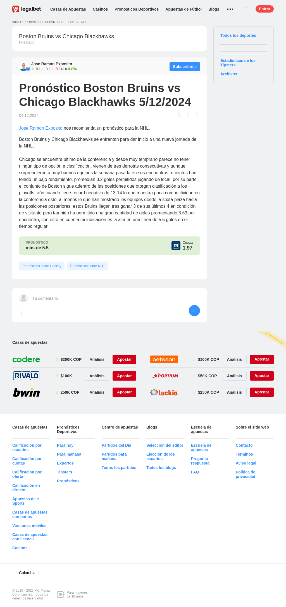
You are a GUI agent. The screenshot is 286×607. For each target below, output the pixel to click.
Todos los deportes (238, 35)
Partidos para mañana (114, 456)
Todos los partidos (119, 467)
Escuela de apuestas (201, 447)
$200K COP (71, 359)
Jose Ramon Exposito (41, 128)
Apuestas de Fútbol (183, 9)
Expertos (65, 463)
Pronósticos (68, 481)
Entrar (264, 9)
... (230, 7)
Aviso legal (246, 463)
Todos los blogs (161, 467)
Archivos (228, 74)
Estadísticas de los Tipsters (238, 62)
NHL (84, 22)
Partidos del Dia (116, 445)
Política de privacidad (245, 474)
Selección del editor (164, 445)
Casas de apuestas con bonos (29, 514)
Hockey (72, 22)
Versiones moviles (29, 525)
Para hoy (65, 445)
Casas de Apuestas (68, 9)
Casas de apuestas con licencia (29, 536)
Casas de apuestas (29, 342)
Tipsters (64, 472)
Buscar (246, 9)
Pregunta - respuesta (200, 460)
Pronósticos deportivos (43, 22)
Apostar (124, 359)
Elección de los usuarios (160, 456)
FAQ (195, 472)
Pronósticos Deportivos (137, 9)
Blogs (213, 9)
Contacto (244, 445)
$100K (66, 376)
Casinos (100, 9)
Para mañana (69, 454)
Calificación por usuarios (27, 447)
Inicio (16, 22)
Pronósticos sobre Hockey (41, 266)
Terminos (244, 454)
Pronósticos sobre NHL (87, 266)
